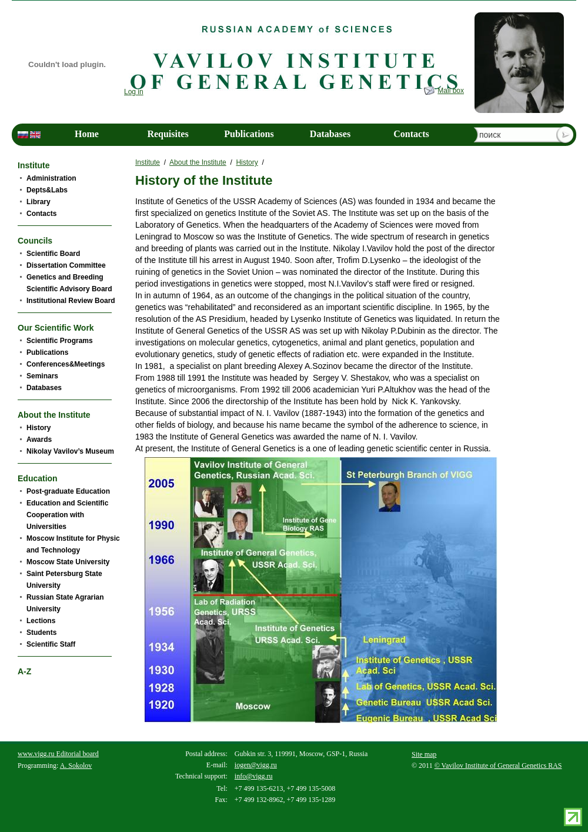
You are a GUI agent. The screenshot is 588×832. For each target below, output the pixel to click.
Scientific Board (53, 253)
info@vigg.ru (254, 776)
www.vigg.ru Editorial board (58, 754)
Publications (248, 134)
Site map (424, 754)
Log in (133, 92)
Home (87, 134)
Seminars (42, 376)
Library (38, 202)
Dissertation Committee (66, 265)
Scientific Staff (50, 644)
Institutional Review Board (70, 301)
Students (41, 632)
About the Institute (197, 162)
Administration (51, 178)
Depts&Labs (47, 190)
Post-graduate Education (68, 491)
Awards (39, 439)
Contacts (411, 134)
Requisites (167, 134)
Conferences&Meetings (65, 364)
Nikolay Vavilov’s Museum (70, 451)
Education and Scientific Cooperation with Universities (67, 515)
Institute (147, 162)
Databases (330, 134)
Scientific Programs (59, 341)
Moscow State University (67, 562)
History (247, 162)
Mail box (450, 90)
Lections (40, 621)
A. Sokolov (76, 765)
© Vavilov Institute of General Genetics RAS (498, 765)
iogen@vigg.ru (256, 765)
